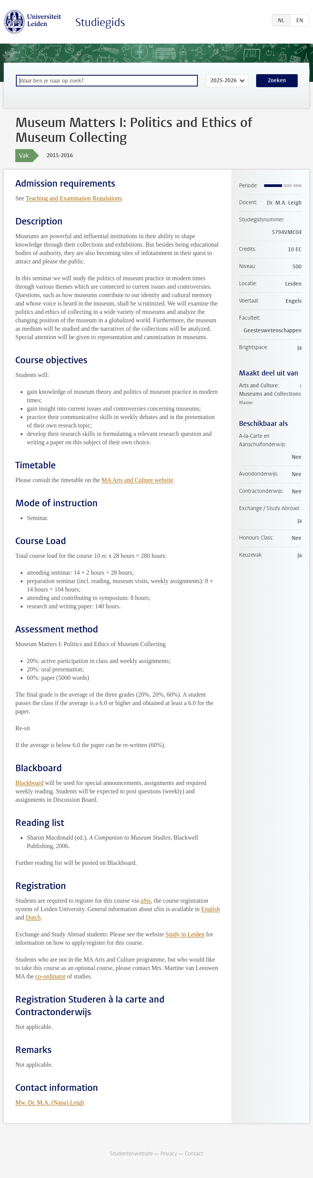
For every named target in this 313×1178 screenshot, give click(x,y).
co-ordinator (50, 976)
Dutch (33, 917)
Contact (194, 1153)
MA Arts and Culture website (137, 480)
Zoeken (277, 80)
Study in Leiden (185, 934)
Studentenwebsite (131, 1153)
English (210, 909)
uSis (145, 900)
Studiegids (100, 22)
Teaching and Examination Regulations (74, 198)
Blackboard (29, 783)
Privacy (168, 1153)
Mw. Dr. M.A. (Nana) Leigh (49, 1102)
